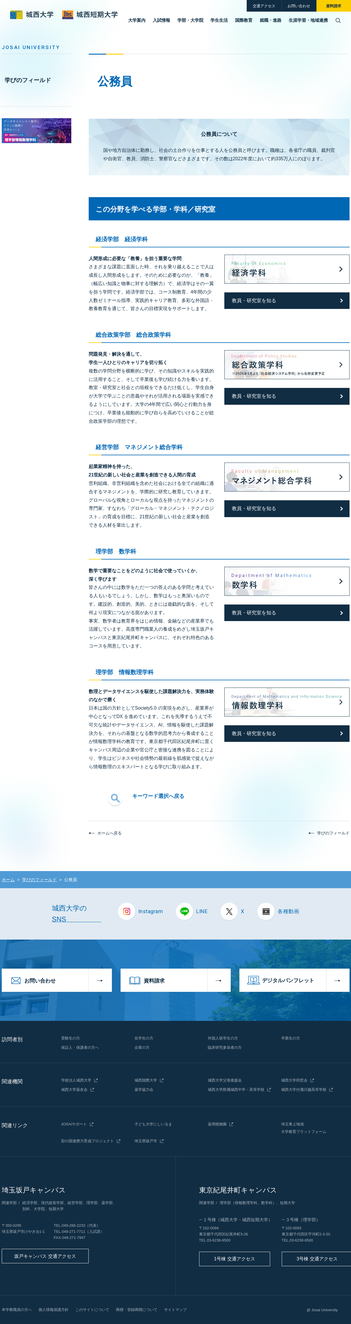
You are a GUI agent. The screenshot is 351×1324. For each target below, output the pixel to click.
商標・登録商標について (136, 1309)
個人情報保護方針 (54, 1309)
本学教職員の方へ (17, 1309)
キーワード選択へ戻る (158, 796)
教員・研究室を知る (254, 300)
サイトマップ (175, 1309)
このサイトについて (92, 1309)
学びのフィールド (28, 80)
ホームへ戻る (109, 833)
